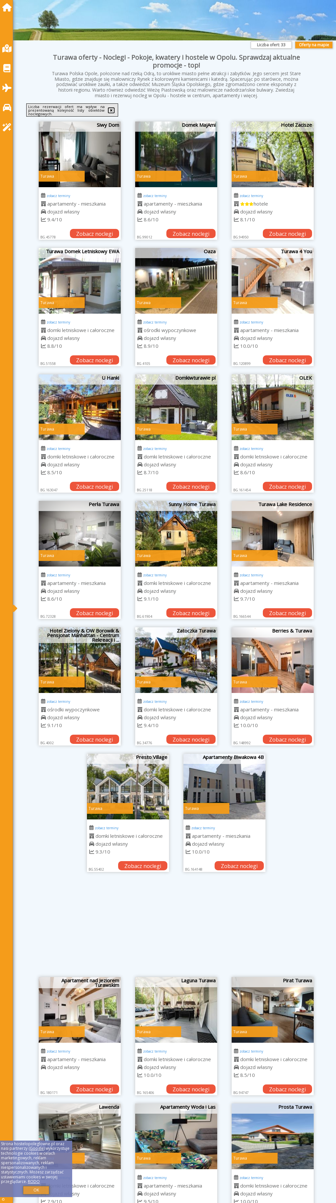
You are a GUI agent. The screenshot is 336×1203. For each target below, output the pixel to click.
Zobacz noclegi (94, 233)
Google (37, 1148)
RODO (34, 1181)
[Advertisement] (176, 928)
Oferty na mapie (314, 45)
